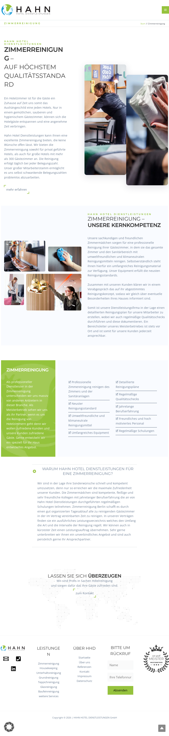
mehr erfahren (16, 192)
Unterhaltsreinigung (48, 673)
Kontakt (84, 671)
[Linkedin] (13, 669)
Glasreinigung (48, 687)
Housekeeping (48, 668)
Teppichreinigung (48, 682)
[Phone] (18, 659)
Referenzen (84, 667)
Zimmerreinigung (48, 663)
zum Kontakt (85, 593)
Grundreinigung (48, 677)
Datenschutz (84, 681)
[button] (9, 727)
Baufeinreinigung (48, 691)
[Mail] (6, 659)
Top (159, 726)
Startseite (84, 657)
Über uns (84, 662)
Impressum (84, 676)
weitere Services (48, 696)
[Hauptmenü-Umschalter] (165, 11)
